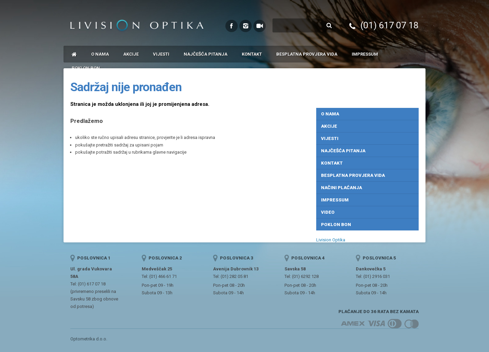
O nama (100, 54)
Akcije (131, 54)
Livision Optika (330, 239)
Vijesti (161, 54)
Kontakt (252, 54)
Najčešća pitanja (205, 54)
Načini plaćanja (341, 187)
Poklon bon (336, 224)
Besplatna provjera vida (306, 54)
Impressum (365, 54)
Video (328, 212)
